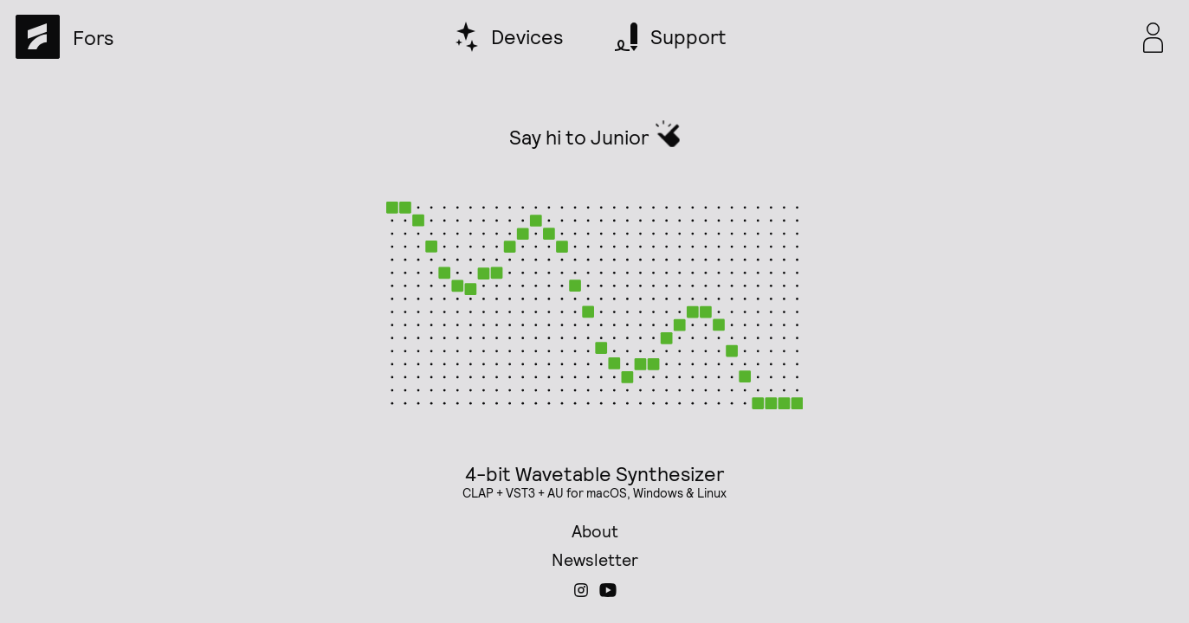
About (595, 531)
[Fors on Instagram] (581, 596)
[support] (671, 36)
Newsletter (595, 559)
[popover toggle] (1153, 37)
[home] (64, 37)
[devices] (509, 37)
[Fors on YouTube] (608, 596)
